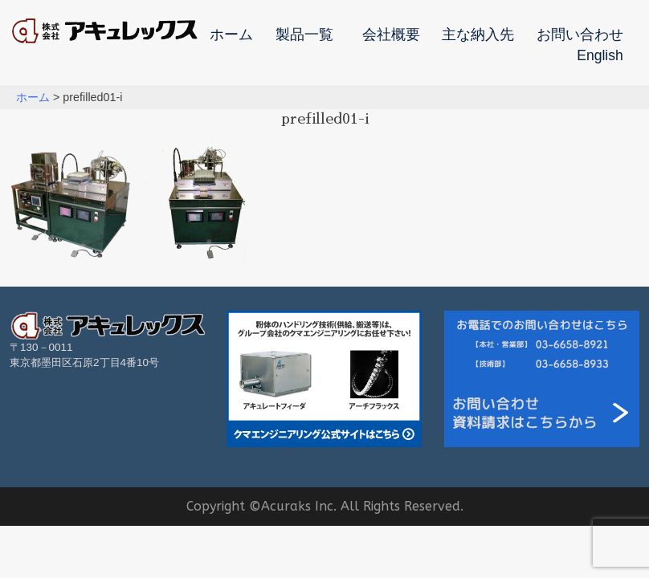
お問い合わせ (580, 35)
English (600, 56)
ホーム (231, 35)
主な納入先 (478, 35)
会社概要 (391, 35)
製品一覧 (304, 35)
